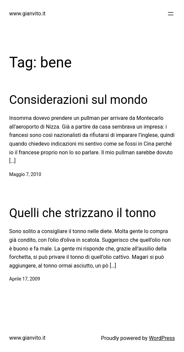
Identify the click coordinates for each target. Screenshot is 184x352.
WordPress (162, 338)
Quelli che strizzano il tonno (82, 213)
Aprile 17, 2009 (24, 279)
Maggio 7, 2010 (25, 174)
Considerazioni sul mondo (78, 100)
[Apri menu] (171, 14)
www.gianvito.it (27, 13)
